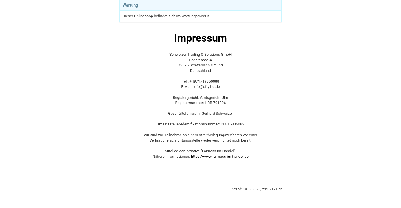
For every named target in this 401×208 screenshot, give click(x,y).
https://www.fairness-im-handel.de (220, 156)
